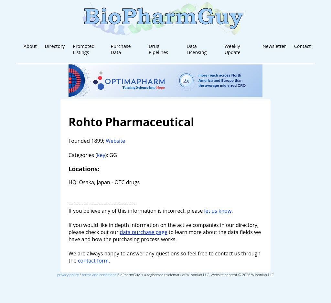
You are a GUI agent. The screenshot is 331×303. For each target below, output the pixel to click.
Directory (55, 46)
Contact (302, 46)
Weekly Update (232, 49)
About (30, 46)
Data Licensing (197, 49)
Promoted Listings (83, 49)
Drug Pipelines (158, 49)
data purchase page (143, 232)
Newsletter (274, 46)
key (101, 155)
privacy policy (68, 274)
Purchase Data (121, 49)
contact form (93, 260)
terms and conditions (99, 274)
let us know (218, 210)
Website (115, 140)
